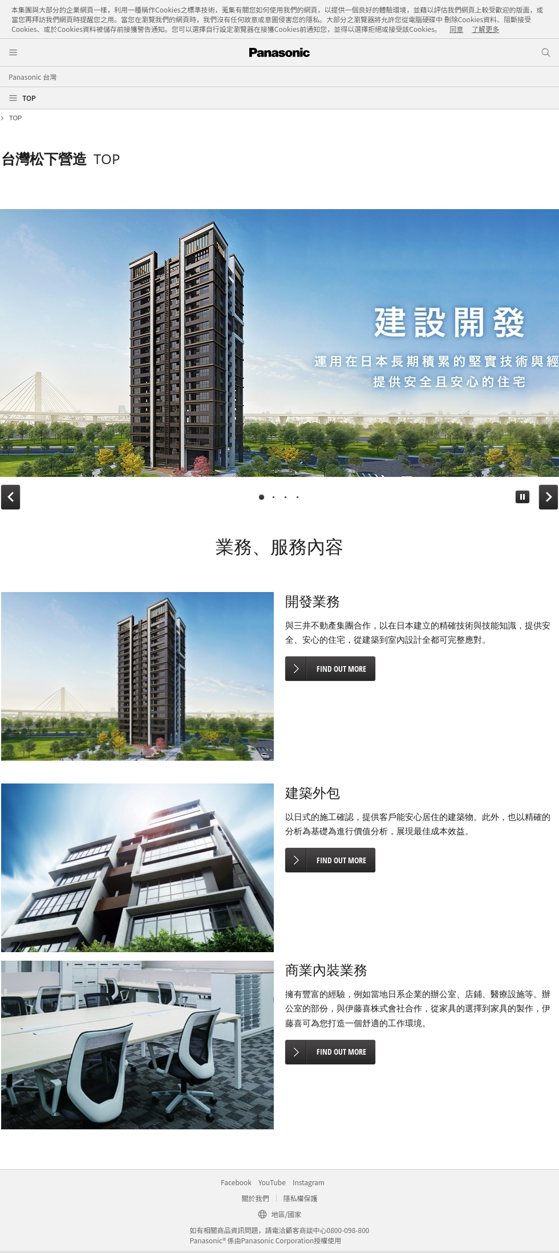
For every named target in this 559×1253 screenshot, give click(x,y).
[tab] (262, 497)
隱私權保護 (300, 1198)
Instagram (309, 1182)
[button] (522, 497)
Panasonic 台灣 (32, 76)
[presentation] (262, 497)
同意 (456, 29)
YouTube (272, 1182)
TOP (29, 98)
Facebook (236, 1182)
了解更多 (485, 29)
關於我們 (255, 1198)
